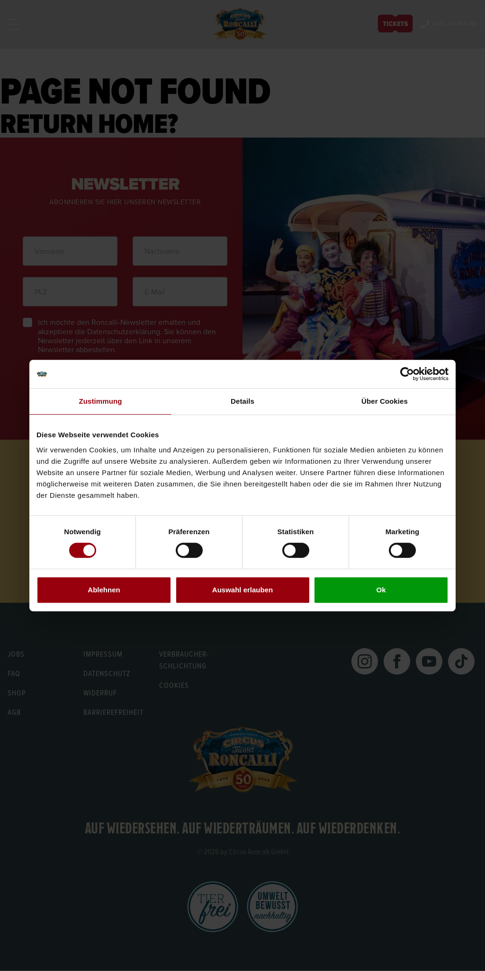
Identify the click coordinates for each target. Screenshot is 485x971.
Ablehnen (104, 590)
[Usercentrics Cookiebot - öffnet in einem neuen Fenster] (407, 374)
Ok (381, 590)
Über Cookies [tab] (384, 401)
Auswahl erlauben (242, 590)
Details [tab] (242, 401)
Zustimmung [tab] (100, 401)
